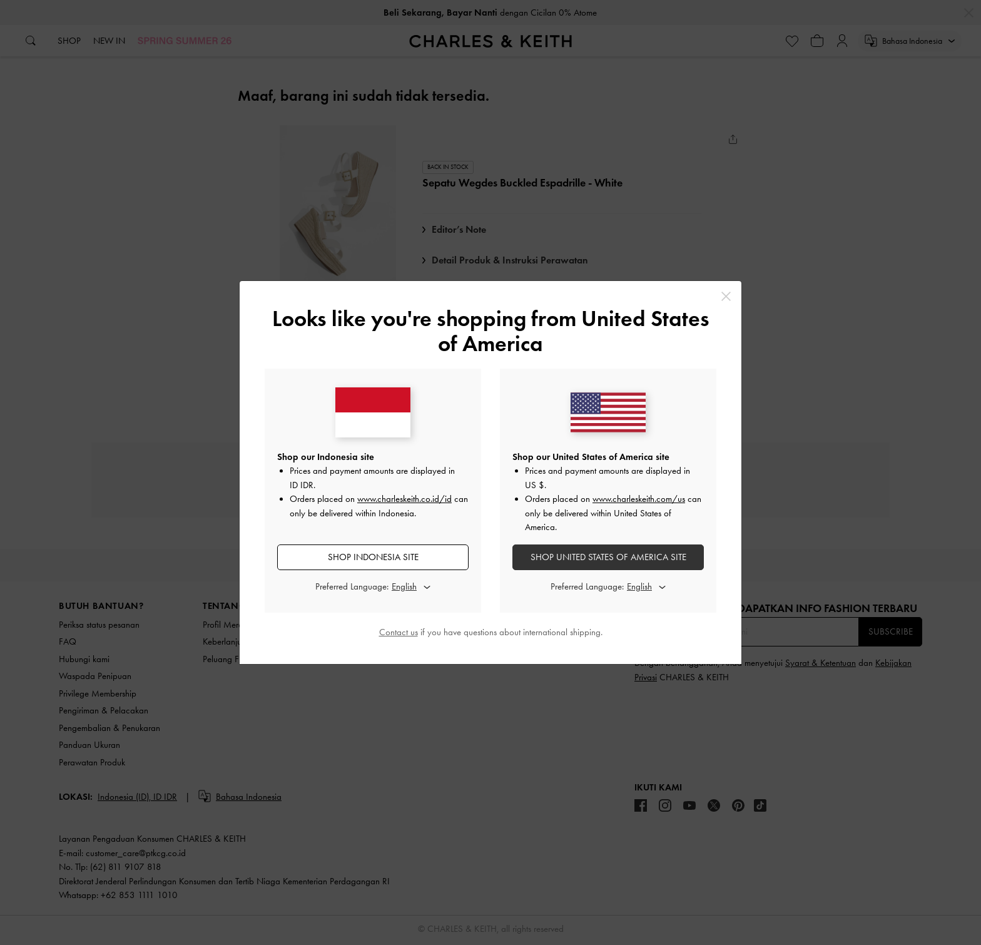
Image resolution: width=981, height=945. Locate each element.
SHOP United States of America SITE (608, 557)
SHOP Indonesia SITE (373, 557)
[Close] (726, 296)
